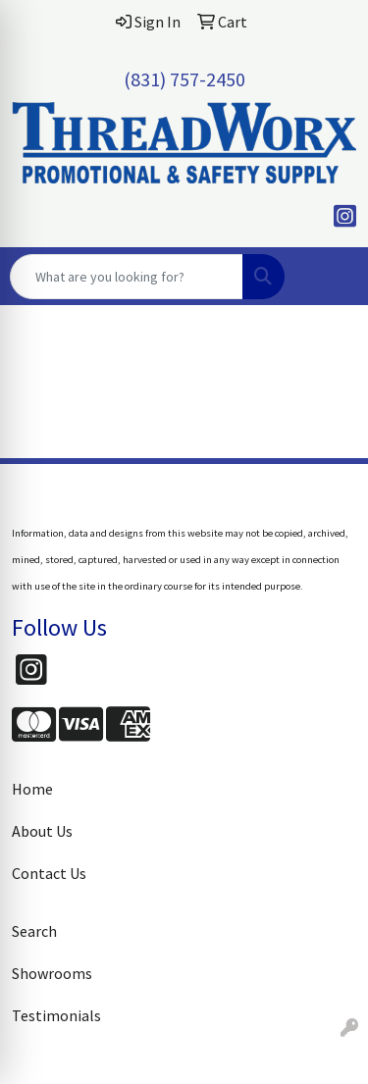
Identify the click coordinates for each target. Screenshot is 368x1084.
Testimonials (56, 1015)
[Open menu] (328, 276)
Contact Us (49, 873)
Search (34, 931)
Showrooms (52, 973)
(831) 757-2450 (184, 79)
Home (32, 789)
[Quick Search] (126, 276)
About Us (42, 831)
